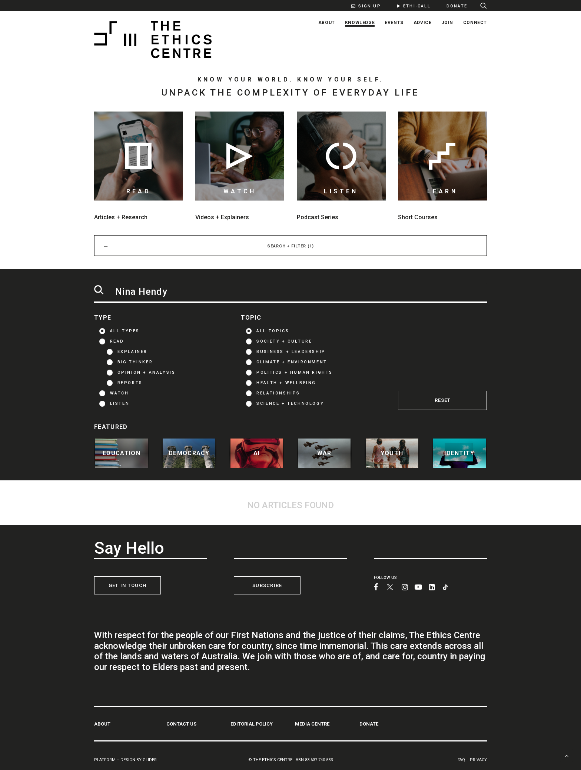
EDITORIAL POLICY (251, 723)
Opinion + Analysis (146, 372)
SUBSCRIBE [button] (267, 585)
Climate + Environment (291, 362)
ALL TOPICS (272, 331)
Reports (130, 382)
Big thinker (135, 362)
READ (117, 341)
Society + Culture (284, 341)
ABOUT (102, 723)
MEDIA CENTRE (312, 723)
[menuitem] (362, 5)
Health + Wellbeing (286, 382)
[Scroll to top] (566, 755)
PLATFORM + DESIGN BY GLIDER (125, 759)
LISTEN (120, 403)
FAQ (461, 759)
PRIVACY (478, 759)
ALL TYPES (125, 331)
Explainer (132, 351)
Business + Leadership (291, 351)
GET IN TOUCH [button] (128, 585)
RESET (443, 400)
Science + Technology (290, 403)
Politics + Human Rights (294, 372)
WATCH (119, 393)
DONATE (368, 723)
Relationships (278, 393)
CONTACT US (181, 723)
